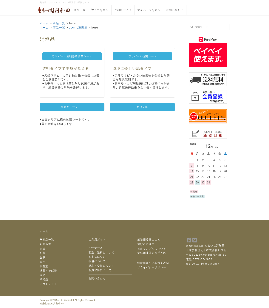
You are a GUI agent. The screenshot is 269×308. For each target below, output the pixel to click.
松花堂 (44, 266)
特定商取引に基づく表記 (153, 262)
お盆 (43, 252)
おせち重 (45, 244)
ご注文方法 (96, 247)
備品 (43, 275)
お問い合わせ (174, 10)
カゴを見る (99, 10)
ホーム (44, 23)
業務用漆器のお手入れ (151, 252)
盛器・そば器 (48, 270)
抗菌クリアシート (72, 107)
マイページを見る (148, 10)
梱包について (97, 261)
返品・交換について (102, 265)
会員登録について (100, 270)
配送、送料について (102, 252)
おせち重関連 (78, 27)
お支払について (99, 256)
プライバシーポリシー (151, 267)
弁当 (43, 261)
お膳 (43, 257)
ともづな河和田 (66, 300)
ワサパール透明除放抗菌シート (72, 56)
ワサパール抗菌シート (142, 56)
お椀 (43, 248)
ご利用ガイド (123, 10)
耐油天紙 (142, 107)
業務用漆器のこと (148, 239)
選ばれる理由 (145, 244)
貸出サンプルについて (151, 248)
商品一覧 (80, 10)
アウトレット (48, 283)
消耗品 (44, 279)
